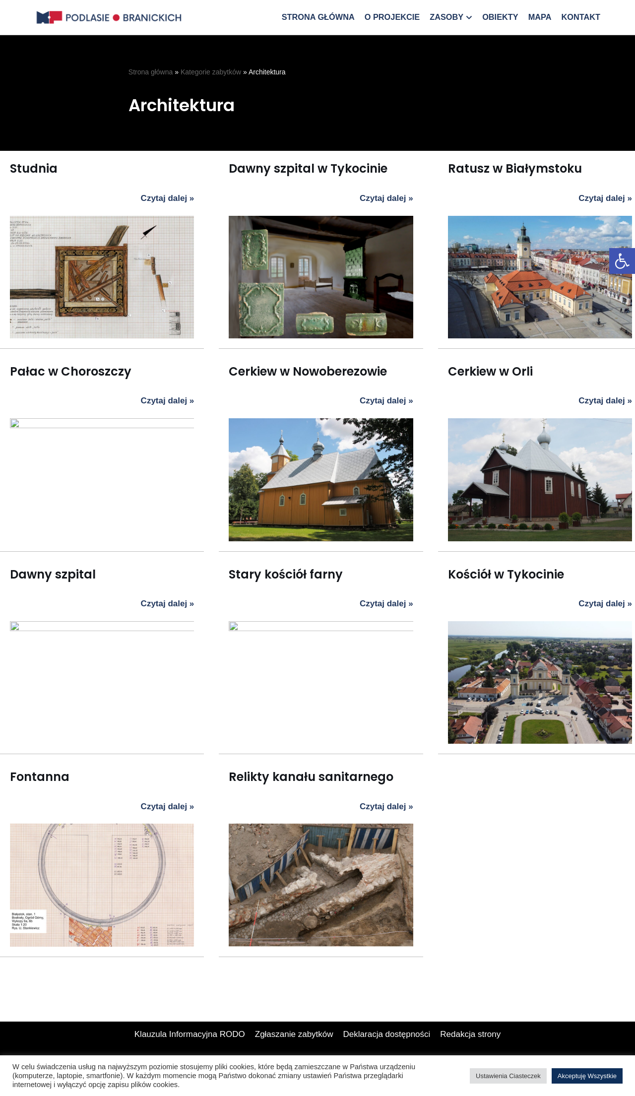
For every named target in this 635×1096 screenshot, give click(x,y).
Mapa (540, 16)
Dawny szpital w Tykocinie (308, 168)
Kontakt (580, 16)
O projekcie (392, 16)
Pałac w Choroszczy (70, 371)
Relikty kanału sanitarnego (276, 680)
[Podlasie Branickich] (112, 17)
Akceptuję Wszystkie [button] (587, 1076)
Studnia (34, 168)
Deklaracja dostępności (387, 1054)
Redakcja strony (470, 1054)
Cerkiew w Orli (490, 371)
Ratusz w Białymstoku (515, 168)
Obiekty (500, 16)
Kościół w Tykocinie (506, 574)
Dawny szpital (53, 574)
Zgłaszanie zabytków (294, 1054)
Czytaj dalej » (167, 199)
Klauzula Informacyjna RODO (189, 1054)
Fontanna (39, 777)
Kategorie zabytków (211, 72)
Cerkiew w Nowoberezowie (308, 371)
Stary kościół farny (286, 574)
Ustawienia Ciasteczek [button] (508, 1076)
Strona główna (317, 16)
